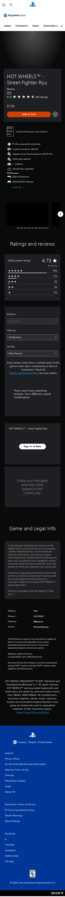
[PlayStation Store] (15, 15)
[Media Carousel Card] (27, 214)
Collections (21, 25)
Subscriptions (51, 25)
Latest (7, 25)
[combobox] (32, 321)
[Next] (60, 214)
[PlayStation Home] (32, 4)
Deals (36, 25)
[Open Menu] (3, 5)
